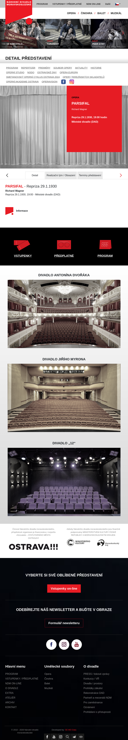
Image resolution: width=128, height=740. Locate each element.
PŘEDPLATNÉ (64, 255)
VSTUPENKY (23, 255)
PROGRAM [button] (42, 4)
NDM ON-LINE (13, 683)
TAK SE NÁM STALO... (13, 44)
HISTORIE (96, 67)
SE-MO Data (70, 730)
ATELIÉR (10, 697)
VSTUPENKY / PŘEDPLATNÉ (21, 678)
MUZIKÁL (116, 13)
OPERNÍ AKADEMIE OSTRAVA (22, 81)
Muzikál (48, 688)
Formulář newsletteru (64, 623)
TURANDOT (53, 44)
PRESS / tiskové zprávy (96, 674)
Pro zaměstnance (93, 702)
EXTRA (9, 693)
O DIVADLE (11, 688)
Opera (47, 674)
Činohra (48, 678)
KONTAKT (11, 707)
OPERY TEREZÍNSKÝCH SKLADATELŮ (83, 77)
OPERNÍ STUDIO (15, 72)
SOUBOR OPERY (62, 67)
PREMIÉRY (44, 67)
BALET (101, 13)
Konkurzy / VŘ (91, 678)
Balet (47, 683)
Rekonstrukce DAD (94, 693)
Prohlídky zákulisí (93, 688)
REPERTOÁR (28, 67)
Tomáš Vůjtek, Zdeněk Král (12, 47)
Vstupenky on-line (64, 588)
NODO (30, 72)
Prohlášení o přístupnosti (97, 712)
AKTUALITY (81, 67)
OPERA (71, 13)
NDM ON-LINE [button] (93, 4)
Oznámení (89, 707)
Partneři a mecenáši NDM (98, 697)
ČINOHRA (86, 13)
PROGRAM (12, 67)
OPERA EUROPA (69, 72)
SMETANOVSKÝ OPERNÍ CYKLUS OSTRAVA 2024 (33, 77)
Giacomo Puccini (53, 47)
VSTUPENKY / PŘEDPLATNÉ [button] (67, 4)
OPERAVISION (49, 81)
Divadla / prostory (93, 683)
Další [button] (107, 4)
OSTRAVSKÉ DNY (47, 72)
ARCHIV (10, 702)
